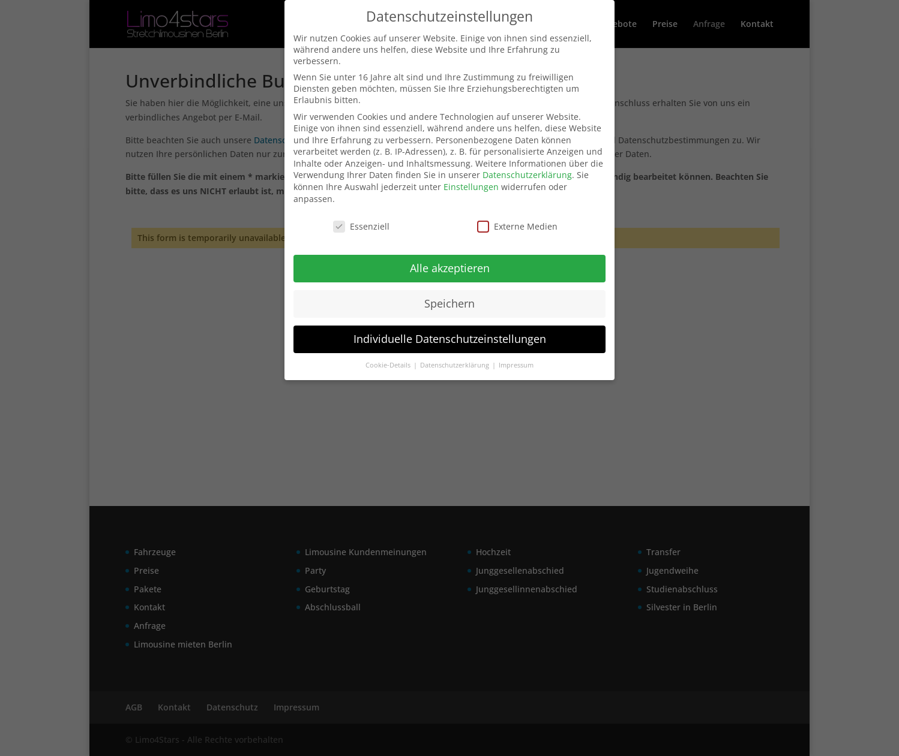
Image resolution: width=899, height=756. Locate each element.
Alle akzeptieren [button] (450, 268)
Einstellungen (471, 186)
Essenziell (361, 226)
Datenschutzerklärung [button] (455, 365)
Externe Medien (517, 226)
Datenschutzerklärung (527, 174)
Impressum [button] (516, 365)
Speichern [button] (449, 303)
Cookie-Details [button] (388, 365)
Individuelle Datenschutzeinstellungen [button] (449, 339)
